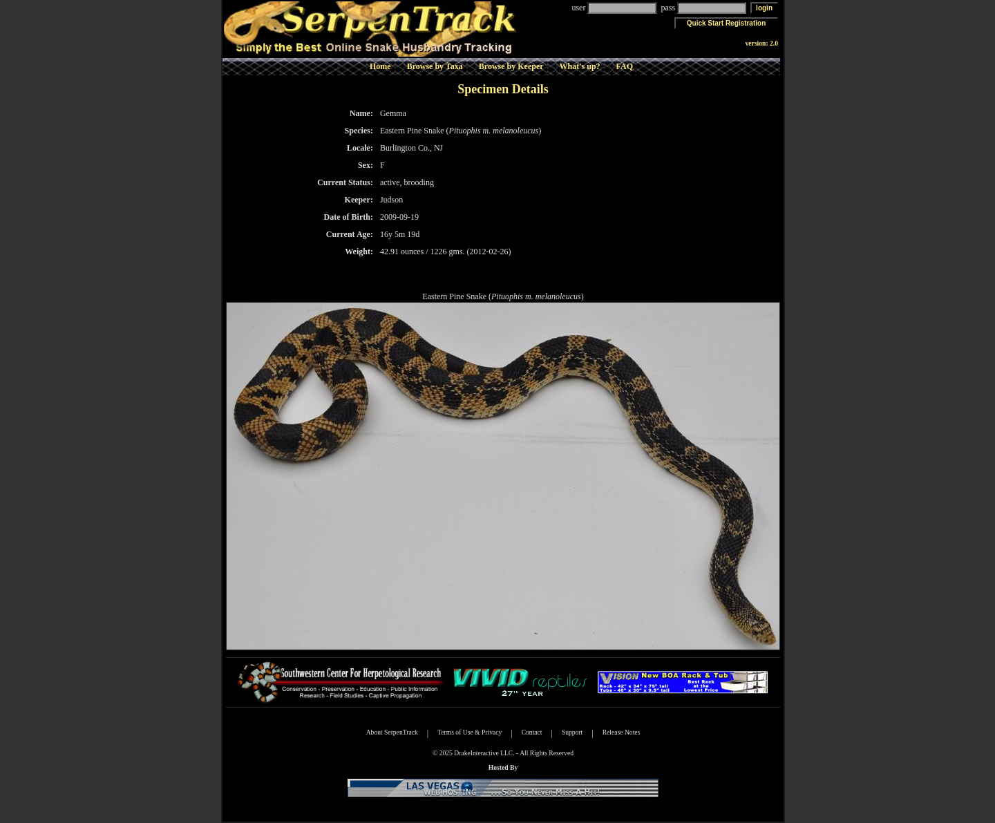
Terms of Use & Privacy (469, 732)
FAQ (624, 66)
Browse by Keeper (511, 66)
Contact (532, 732)
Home (380, 66)
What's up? (580, 66)
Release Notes (622, 732)
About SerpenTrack (392, 732)
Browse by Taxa (435, 66)
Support (572, 732)
